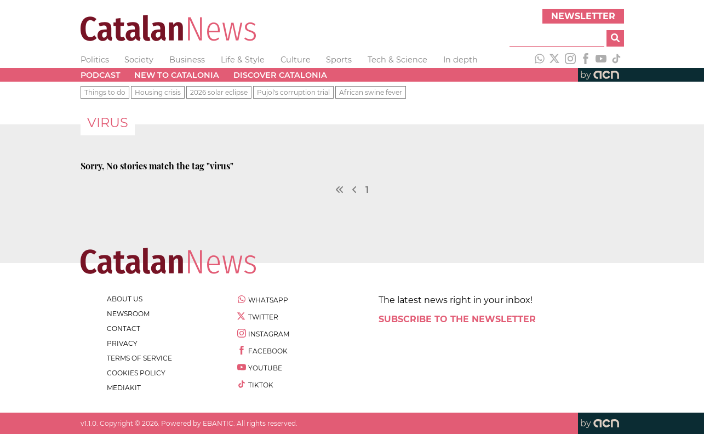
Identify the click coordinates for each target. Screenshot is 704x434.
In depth (460, 60)
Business (187, 60)
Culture (296, 60)
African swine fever (370, 92)
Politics (95, 60)
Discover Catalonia (280, 75)
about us (124, 299)
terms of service (139, 358)
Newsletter (583, 16)
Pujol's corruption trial (293, 92)
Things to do (104, 92)
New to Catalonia (176, 75)
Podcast (101, 75)
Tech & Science (397, 60)
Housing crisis (158, 92)
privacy (122, 343)
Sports (339, 60)
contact (123, 328)
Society (138, 60)
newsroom (128, 314)
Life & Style (243, 60)
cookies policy (136, 373)
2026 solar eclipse (219, 92)
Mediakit (124, 388)
